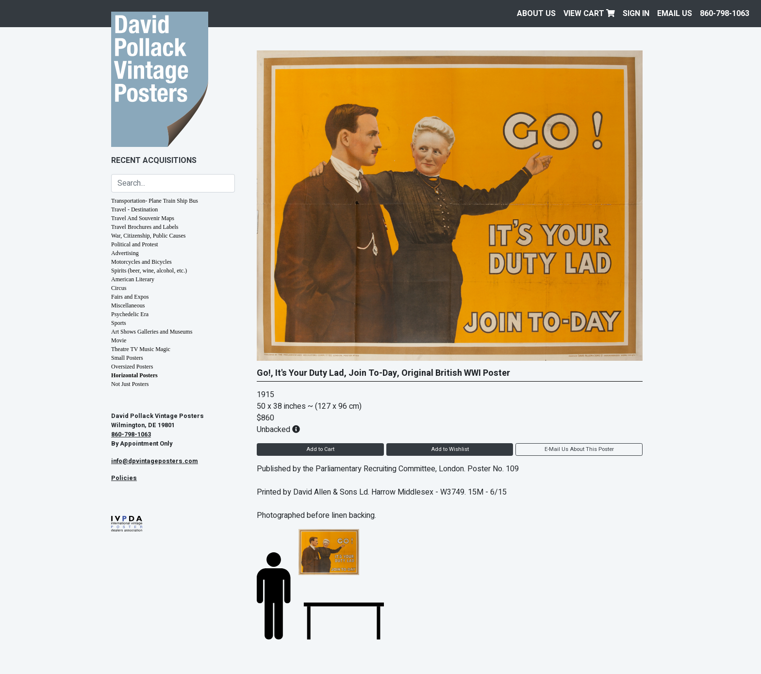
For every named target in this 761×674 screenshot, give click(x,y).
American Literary (132, 279)
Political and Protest (134, 244)
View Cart (589, 13)
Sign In (636, 13)
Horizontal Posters (134, 375)
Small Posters (127, 357)
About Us (536, 13)
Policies (124, 478)
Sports (118, 323)
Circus (118, 288)
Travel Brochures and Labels (145, 227)
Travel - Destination (134, 209)
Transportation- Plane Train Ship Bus (154, 200)
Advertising (125, 253)
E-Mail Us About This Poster (579, 449)
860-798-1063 (724, 13)
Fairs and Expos (130, 296)
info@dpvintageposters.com (154, 461)
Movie (118, 340)
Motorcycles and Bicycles (141, 261)
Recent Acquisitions (154, 160)
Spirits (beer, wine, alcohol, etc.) (149, 270)
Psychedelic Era (130, 314)
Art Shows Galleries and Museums (151, 331)
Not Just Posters (130, 384)
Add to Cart (320, 449)
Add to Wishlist (450, 449)
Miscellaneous (128, 305)
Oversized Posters (132, 366)
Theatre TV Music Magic (140, 349)
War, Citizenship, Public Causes (148, 235)
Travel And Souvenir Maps (142, 218)
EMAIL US (674, 13)
